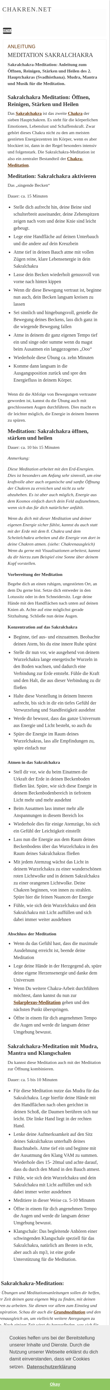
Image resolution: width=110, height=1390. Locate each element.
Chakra (75, 113)
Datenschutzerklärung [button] (51, 1366)
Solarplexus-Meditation (37, 1002)
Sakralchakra (29, 113)
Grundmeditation (69, 1311)
